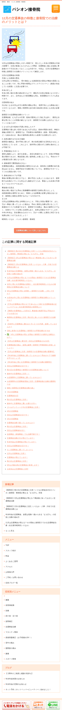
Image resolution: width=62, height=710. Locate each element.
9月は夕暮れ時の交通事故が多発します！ (23, 465)
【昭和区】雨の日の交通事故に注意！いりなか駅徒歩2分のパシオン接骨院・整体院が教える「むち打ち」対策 (30, 491)
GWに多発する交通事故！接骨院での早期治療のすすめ (28, 331)
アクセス (9, 567)
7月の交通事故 (12, 392)
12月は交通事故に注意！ (16, 453)
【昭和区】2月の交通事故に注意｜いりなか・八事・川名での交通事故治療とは (30, 507)
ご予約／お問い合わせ (14, 577)
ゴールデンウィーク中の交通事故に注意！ (23, 407)
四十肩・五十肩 (12, 616)
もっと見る (10, 531)
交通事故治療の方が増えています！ (21, 438)
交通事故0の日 (12, 396)
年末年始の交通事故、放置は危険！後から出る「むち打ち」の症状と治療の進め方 (31, 516)
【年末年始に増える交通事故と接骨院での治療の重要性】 (29, 362)
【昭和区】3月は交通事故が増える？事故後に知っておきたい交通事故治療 (30, 499)
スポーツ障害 (11, 659)
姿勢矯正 (9, 621)
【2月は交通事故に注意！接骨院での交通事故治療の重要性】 (31, 352)
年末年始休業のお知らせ (15, 679)
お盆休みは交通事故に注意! (17, 469)
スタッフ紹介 (11, 550)
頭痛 (7, 611)
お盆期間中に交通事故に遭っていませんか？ (24, 377)
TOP (7, 545)
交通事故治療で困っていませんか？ (21, 423)
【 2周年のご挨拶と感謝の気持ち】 (19, 673)
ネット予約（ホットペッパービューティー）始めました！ (28, 689)
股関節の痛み (11, 648)
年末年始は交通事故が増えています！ (22, 442)
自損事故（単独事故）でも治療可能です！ (23, 434)
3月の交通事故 (12, 419)
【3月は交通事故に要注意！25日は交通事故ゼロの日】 (28, 341)
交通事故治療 (11, 627)
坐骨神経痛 (10, 605)
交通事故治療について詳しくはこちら (31, 230)
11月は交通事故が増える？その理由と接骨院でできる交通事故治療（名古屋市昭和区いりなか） (31, 524)
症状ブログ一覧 (12, 583)
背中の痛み (10, 643)
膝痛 (7, 654)
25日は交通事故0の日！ (16, 430)
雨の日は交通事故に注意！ (17, 399)
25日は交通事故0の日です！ (18, 366)
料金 (7, 556)
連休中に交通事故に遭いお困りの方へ (22, 403)
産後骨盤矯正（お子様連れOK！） (19, 637)
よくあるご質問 (12, 561)
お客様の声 (10, 572)
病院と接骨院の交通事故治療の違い (21, 388)
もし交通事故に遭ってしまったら (20, 450)
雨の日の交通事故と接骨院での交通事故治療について (28, 370)
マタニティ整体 (12, 632)
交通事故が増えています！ (17, 457)
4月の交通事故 (12, 411)
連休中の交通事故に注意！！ (18, 374)
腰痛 (7, 600)
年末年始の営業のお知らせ (16, 684)
